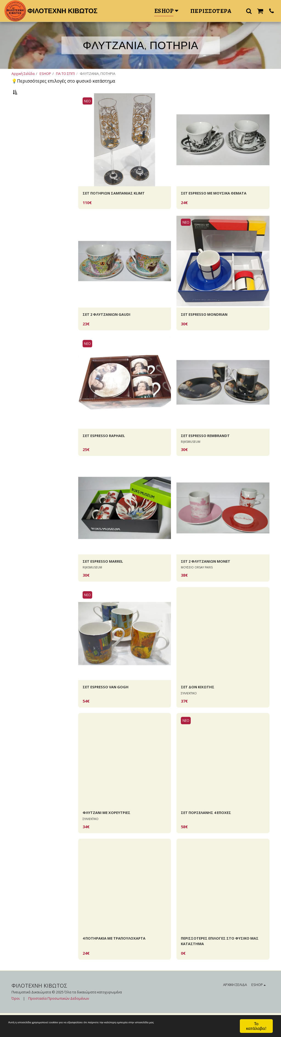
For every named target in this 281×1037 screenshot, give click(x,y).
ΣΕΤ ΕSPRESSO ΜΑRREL (107, 580)
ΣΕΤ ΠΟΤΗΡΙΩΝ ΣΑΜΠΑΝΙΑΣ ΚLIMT (121, 208)
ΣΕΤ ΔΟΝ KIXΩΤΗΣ (201, 707)
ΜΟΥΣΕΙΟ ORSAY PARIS (198, 586)
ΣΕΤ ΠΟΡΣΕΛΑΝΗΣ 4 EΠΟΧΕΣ (211, 833)
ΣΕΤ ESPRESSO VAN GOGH (110, 707)
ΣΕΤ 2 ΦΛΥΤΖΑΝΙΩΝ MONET (211, 580)
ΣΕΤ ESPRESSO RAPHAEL (108, 453)
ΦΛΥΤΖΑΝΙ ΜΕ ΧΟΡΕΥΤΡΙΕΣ (111, 833)
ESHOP (45, 73)
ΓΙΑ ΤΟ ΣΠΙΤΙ (65, 73)
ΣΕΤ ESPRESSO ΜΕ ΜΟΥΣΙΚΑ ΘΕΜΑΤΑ (220, 208)
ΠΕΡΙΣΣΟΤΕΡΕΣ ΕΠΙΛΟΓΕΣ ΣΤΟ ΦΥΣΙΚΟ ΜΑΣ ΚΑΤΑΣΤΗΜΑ (221, 963)
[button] (249, 11)
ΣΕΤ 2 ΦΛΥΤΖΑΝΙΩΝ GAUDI (112, 330)
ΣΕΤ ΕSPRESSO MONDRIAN (209, 330)
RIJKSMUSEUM (191, 459)
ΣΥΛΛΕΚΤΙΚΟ (190, 713)
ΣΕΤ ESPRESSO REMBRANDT (210, 453)
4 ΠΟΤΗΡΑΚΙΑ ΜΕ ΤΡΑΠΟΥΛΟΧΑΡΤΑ (121, 960)
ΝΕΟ (88, 114)
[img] (124, 153)
